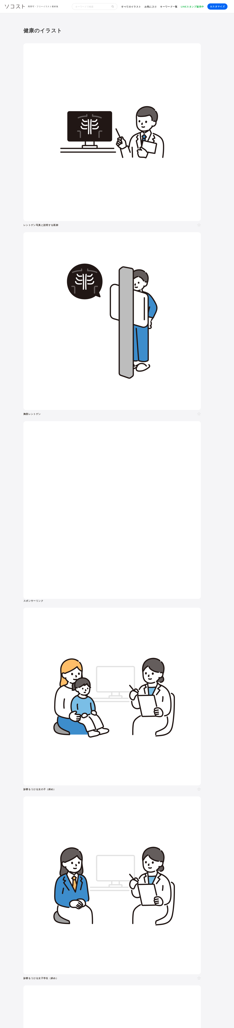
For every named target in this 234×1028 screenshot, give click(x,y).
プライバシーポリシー (132, 1019)
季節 (74, 764)
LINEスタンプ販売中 (192, 6)
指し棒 (137, 815)
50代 (95, 792)
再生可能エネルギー (75, 884)
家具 (114, 864)
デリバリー (58, 868)
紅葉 (40, 843)
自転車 (189, 868)
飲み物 (137, 860)
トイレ (147, 864)
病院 (96, 860)
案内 (113, 815)
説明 (121, 815)
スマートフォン (73, 896)
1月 (59, 831)
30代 (79, 792)
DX (117, 884)
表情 (40, 815)
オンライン (130, 876)
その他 (202, 773)
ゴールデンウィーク (122, 839)
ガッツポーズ (101, 815)
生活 (145, 764)
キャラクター (86, 868)
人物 (29, 764)
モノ (137, 773)
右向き (83, 807)
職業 (40, 876)
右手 (113, 807)
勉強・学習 (145, 876)
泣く (79, 815)
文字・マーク (154, 773)
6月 (91, 831)
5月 (84, 831)
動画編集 (129, 896)
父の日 (105, 839)
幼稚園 (149, 792)
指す (128, 815)
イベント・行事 (93, 764)
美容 (86, 773)
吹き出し (43, 904)
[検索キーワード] (90, 6)
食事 (128, 860)
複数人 (54, 799)
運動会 (162, 839)
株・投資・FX (161, 876)
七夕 (170, 839)
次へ (130, 699)
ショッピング (161, 864)
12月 (133, 831)
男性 (40, 792)
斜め (74, 807)
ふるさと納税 (128, 884)
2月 (65, 831)
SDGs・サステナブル (50, 884)
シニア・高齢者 (122, 792)
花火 (178, 839)
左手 (121, 807)
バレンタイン (82, 839)
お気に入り (150, 6)
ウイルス (158, 860)
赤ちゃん (138, 792)
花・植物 (109, 868)
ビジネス (59, 764)
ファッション (178, 864)
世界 (119, 868)
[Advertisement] (181, 72)
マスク (169, 860)
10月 (117, 831)
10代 (63, 792)
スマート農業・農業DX (51, 888)
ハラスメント (59, 876)
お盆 (185, 839)
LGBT (55, 792)
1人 (40, 799)
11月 (125, 831)
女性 (47, 792)
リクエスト (103, 904)
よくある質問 (65, 1019)
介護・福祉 (57, 773)
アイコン (79, 904)
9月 (110, 831)
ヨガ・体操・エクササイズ (72, 864)
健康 (74, 773)
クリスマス (51, 843)
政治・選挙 (130, 868)
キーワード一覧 (169, 6)
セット (90, 904)
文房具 (130, 864)
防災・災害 (72, 888)
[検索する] (112, 6)
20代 (71, 792)
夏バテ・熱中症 (184, 860)
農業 (185, 884)
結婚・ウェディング (63, 860)
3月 (72, 831)
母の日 (95, 839)
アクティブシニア (100, 864)
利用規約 (50, 1019)
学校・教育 (128, 764)
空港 (141, 868)
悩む (47, 815)
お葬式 (88, 860)
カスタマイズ (217, 6)
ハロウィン (196, 839)
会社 (47, 876)
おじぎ (88, 815)
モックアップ (64, 904)
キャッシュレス (197, 864)
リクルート (88, 876)
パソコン (43, 896)
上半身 (48, 807)
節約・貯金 (44, 868)
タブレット (56, 896)
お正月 (41, 839)
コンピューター (113, 896)
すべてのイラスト (131, 6)
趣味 (69, 868)
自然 (192, 764)
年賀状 (51, 839)
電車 (180, 868)
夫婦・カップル (76, 799)
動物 (29, 773)
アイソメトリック (180, 773)
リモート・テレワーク (109, 876)
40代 (87, 792)
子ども (159, 792)
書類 (139, 864)
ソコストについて (32, 1019)
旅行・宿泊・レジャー (158, 868)
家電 (121, 864)
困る (64, 815)
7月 (97, 831)
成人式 (61, 839)
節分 (69, 839)
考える (56, 815)
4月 (78, 831)
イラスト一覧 (203, 748)
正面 (62, 807)
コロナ (147, 860)
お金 (112, 764)
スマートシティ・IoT (101, 884)
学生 (167, 792)
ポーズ (43, 764)
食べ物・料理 (104, 773)
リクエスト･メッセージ (87, 1019)
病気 (104, 860)
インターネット (93, 896)
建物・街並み (162, 764)
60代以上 (105, 792)
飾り (52, 904)
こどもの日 (142, 839)
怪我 (111, 860)
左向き (93, 807)
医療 (41, 773)
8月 (104, 831)
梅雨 (153, 839)
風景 (99, 868)
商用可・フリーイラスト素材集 (43, 6)
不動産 (175, 876)
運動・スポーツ (46, 864)
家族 (62, 799)
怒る (72, 815)
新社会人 (75, 876)
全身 (40, 807)
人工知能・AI (173, 884)
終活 (79, 860)
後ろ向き (104, 807)
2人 (46, 799)
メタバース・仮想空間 (150, 884)
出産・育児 (44, 860)
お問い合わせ (110, 1019)
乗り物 (123, 773)
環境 (180, 764)
